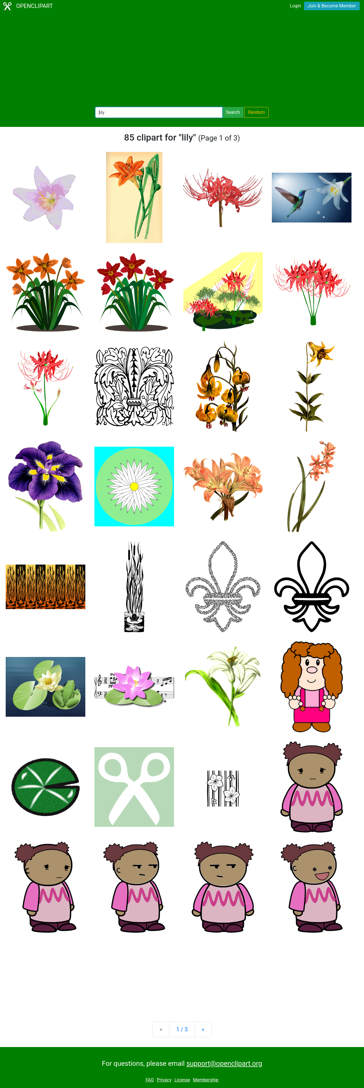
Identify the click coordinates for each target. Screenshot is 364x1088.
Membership (205, 1080)
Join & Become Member (332, 6)
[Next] (203, 1029)
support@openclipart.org (224, 1064)
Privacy (164, 1080)
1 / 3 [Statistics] (182, 1029)
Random (256, 112)
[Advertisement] (182, 60)
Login (295, 6)
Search (233, 112)
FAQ (150, 1080)
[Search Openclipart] (158, 112)
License (182, 1080)
